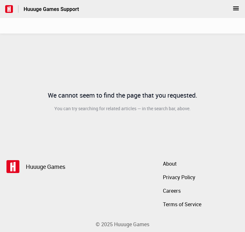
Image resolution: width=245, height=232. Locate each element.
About (169, 163)
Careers (172, 190)
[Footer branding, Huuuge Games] (39, 166)
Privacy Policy (179, 177)
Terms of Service (182, 204)
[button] (236, 10)
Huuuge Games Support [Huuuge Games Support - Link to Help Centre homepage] (51, 9)
